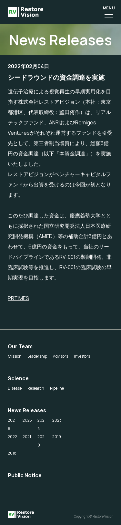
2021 (27, 436)
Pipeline (57, 388)
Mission (15, 356)
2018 (12, 453)
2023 (57, 420)
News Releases (27, 410)
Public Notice (25, 475)
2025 (27, 420)
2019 (56, 436)
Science (18, 378)
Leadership (37, 356)
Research (35, 388)
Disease (15, 388)
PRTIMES (18, 298)
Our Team (20, 346)
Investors (82, 356)
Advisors (60, 356)
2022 (12, 436)
